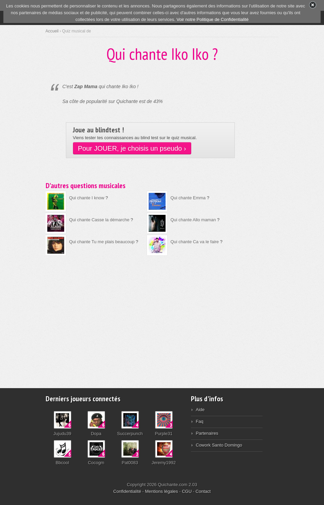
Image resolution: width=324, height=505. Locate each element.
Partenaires (207, 433)
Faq (199, 421)
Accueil (52, 31)
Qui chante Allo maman (193, 219)
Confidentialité (127, 491)
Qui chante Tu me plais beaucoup (102, 241)
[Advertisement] (162, 317)
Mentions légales (161, 491)
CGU (187, 491)
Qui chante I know (86, 197)
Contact (203, 491)
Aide (200, 409)
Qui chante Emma (188, 197)
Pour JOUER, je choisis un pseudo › (132, 148)
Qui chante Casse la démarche (99, 219)
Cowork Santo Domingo (219, 445)
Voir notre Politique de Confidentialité (212, 19)
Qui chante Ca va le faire (195, 241)
